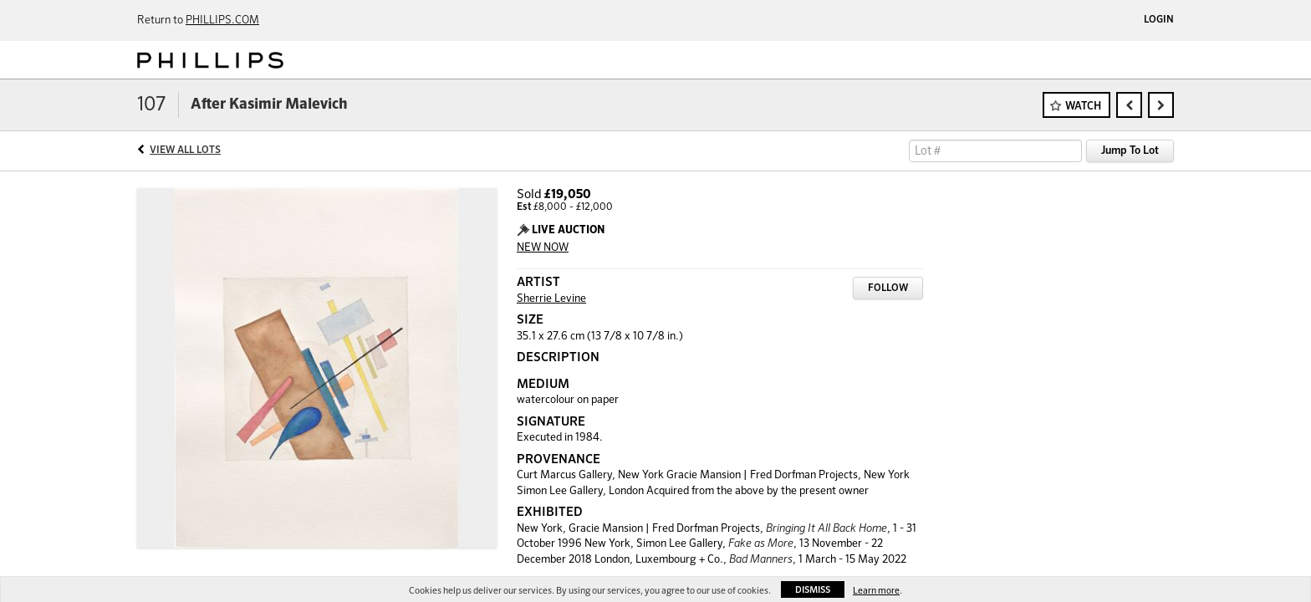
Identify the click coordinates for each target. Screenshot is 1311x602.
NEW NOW (543, 247)
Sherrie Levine (551, 298)
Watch (1083, 106)
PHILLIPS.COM (222, 20)
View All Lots (185, 150)
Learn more (876, 590)
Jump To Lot (1130, 150)
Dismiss (812, 589)
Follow (888, 288)
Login (1159, 20)
